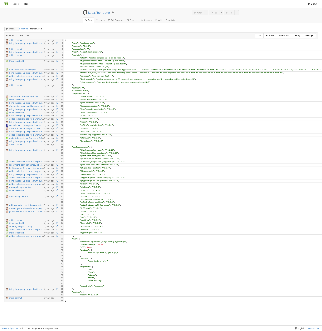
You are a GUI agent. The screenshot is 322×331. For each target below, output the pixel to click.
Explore (15, 4)
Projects (132, 20)
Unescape (309, 35)
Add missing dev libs (18, 196)
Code (88, 20)
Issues (100, 20)
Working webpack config (20, 226)
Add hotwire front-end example (23, 96)
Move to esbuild (16, 61)
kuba (91, 12)
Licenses (311, 328)
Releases (146, 20)
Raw (259, 35)
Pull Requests (115, 20)
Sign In (312, 4)
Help (26, 4)
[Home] (6, 4)
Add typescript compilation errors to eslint (28, 205)
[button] (299, 328)
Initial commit (15, 40)
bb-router (103, 12)
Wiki (158, 20)
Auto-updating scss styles (20, 187)
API (318, 328)
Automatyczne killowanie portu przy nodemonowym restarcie (37, 208)
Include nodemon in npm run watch (25, 128)
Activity (170, 20)
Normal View (284, 35)
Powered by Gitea (10, 328)
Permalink (270, 35)
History (297, 35)
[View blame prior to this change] (57, 43)
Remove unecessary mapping (22, 69)
